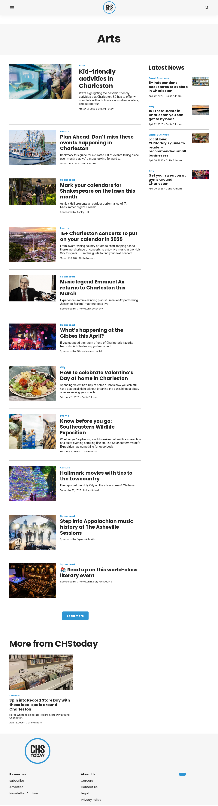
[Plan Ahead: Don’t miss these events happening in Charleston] (32, 147)
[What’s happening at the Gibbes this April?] (32, 337)
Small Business (159, 78)
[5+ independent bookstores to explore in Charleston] (200, 81)
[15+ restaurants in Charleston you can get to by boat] (200, 110)
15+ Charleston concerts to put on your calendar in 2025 (99, 236)
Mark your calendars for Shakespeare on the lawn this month (97, 191)
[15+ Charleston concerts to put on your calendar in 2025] (32, 244)
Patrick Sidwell (91, 490)
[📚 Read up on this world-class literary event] (32, 580)
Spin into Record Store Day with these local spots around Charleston (39, 705)
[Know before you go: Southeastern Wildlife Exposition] (32, 432)
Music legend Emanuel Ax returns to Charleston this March (92, 287)
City (62, 367)
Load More (75, 616)
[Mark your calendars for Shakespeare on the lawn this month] (32, 191)
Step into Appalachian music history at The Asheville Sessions (96, 527)
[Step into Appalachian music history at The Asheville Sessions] (32, 532)
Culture (65, 467)
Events (64, 131)
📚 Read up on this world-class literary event (99, 572)
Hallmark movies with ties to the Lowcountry (96, 476)
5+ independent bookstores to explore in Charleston (168, 86)
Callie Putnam (88, 163)
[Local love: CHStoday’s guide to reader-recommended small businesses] (200, 138)
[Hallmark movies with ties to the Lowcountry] (32, 483)
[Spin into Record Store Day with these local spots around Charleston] (41, 672)
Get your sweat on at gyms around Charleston (167, 179)
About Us (88, 774)
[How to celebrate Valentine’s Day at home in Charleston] (32, 383)
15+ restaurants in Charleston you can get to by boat (166, 115)
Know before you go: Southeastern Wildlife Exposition (87, 427)
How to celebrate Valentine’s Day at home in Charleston (96, 375)
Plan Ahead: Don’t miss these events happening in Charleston (97, 142)
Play (82, 65)
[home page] (109, 7)
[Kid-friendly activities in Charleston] (40, 81)
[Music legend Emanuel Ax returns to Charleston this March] (32, 288)
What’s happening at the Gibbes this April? (91, 333)
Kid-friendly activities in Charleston (97, 78)
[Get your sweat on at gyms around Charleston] (200, 174)
